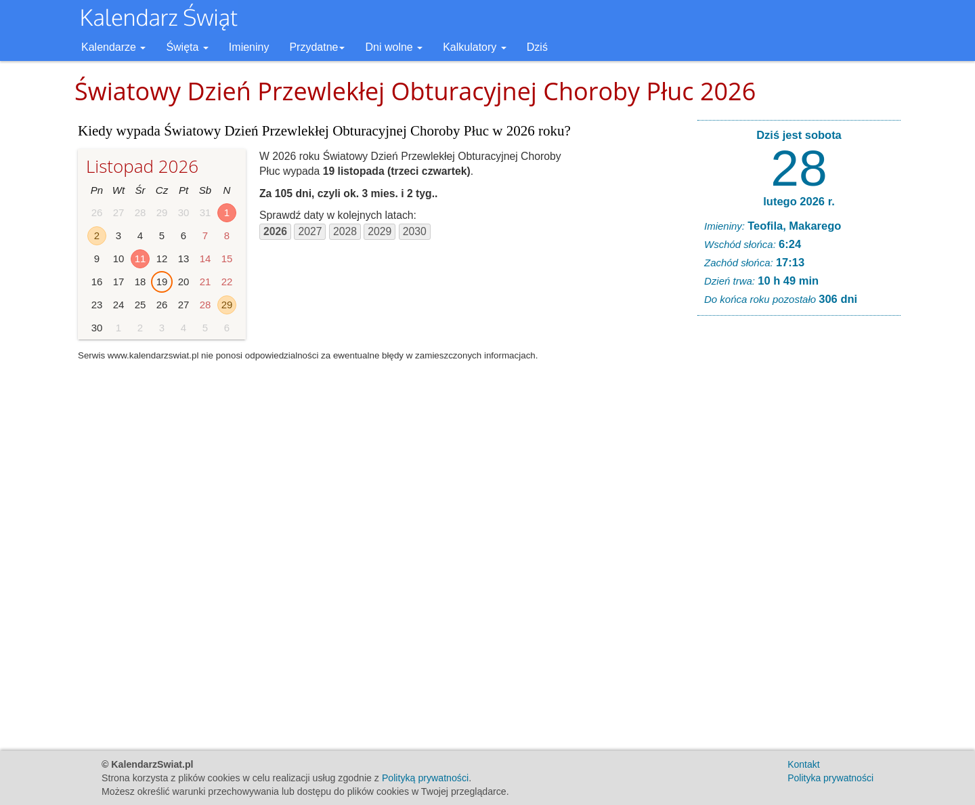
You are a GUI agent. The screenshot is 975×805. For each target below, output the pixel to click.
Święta (187, 47)
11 (140, 258)
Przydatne (317, 47)
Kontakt (803, 764)
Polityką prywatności (425, 777)
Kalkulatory (474, 47)
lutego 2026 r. (798, 201)
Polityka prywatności (830, 777)
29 (227, 304)
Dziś (537, 47)
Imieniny (249, 47)
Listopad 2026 (142, 166)
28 (799, 168)
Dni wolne (393, 47)
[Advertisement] (799, 532)
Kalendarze (113, 47)
